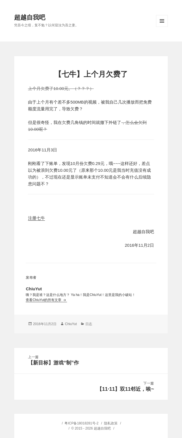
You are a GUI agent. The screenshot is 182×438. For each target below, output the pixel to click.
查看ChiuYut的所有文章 (44, 300)
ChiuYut (71, 324)
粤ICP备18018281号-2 (81, 423)
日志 (88, 324)
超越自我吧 (29, 17)
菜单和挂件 (162, 21)
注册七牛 (36, 218)
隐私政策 (111, 423)
